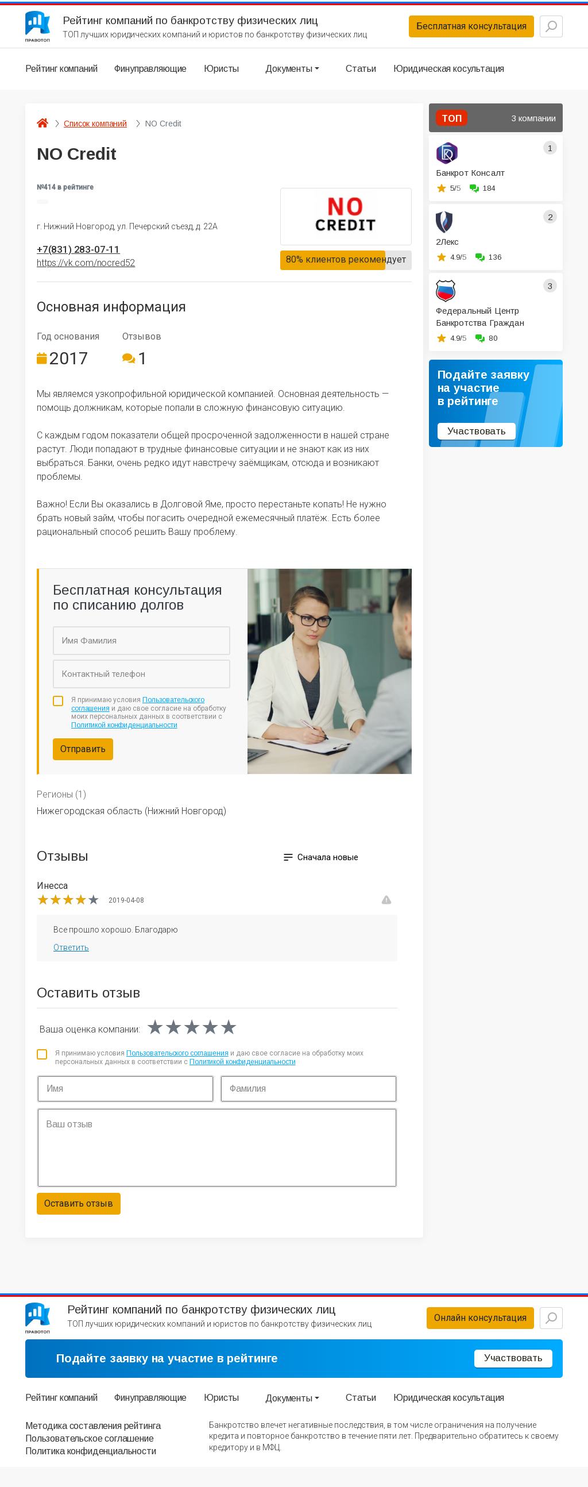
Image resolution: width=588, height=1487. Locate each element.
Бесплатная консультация (444, 30)
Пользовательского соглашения (177, 1065)
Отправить (83, 760)
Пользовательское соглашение (89, 1458)
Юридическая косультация (448, 77)
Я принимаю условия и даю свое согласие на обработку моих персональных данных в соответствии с (148, 723)
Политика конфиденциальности (90, 1472)
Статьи (361, 77)
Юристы (221, 77)
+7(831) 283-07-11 (87, 260)
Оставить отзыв (78, 1214)
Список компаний (95, 132)
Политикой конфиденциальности (124, 736)
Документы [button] (288, 77)
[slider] (68, 911)
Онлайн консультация (453, 1333)
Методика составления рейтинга (92, 1446)
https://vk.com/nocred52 (86, 274)
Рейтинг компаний (61, 77)
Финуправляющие (150, 77)
